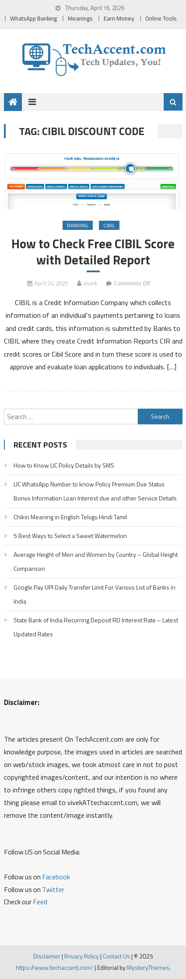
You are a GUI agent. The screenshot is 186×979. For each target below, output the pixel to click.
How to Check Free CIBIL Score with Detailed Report (93, 252)
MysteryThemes (148, 967)
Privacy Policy (81, 956)
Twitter (53, 889)
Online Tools (161, 18)
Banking (77, 225)
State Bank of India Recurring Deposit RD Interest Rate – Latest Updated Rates (96, 627)
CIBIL (109, 225)
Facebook (56, 876)
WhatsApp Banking (33, 18)
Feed (40, 901)
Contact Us (116, 956)
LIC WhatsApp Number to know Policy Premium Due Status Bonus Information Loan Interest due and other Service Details (95, 491)
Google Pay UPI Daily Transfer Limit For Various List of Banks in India (94, 594)
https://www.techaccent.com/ (54, 967)
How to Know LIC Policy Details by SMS (64, 465)
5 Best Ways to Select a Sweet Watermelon (70, 535)
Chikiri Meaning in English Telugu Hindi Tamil (70, 516)
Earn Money (119, 18)
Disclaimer (46, 956)
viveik (90, 283)
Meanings (80, 18)
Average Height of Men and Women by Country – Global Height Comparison (96, 561)
